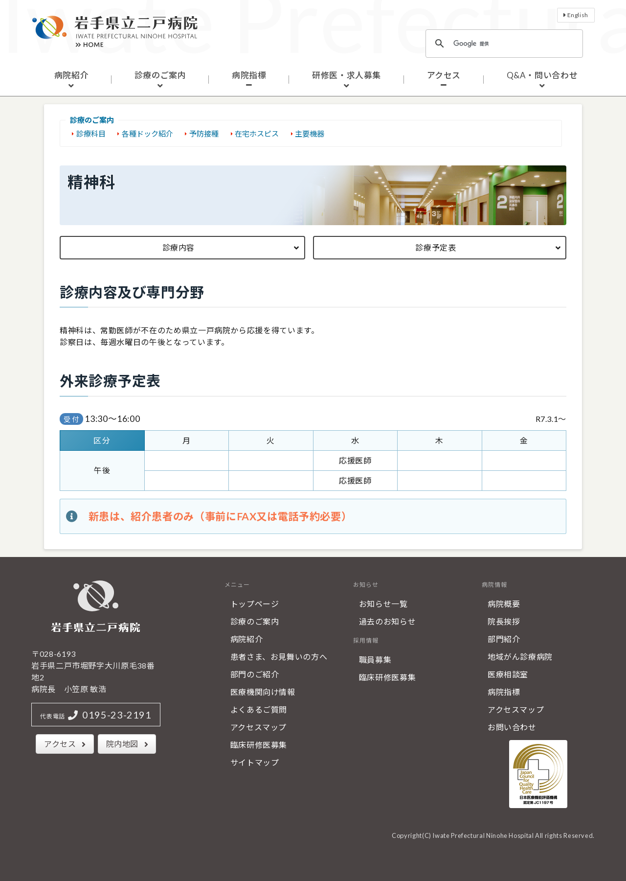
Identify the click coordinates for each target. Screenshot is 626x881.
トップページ (254, 603)
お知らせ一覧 (383, 603)
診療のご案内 (160, 75)
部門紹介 (504, 639)
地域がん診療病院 (520, 656)
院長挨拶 (504, 621)
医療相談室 (508, 674)
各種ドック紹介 (147, 133)
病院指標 (249, 75)
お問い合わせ (512, 727)
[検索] (502, 43)
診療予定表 (435, 247)
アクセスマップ (258, 727)
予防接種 (204, 133)
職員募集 (375, 659)
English (577, 15)
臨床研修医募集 (258, 744)
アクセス (444, 75)
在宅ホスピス (257, 133)
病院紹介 (71, 75)
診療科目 (91, 133)
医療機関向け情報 (262, 691)
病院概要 (504, 603)
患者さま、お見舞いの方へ (279, 656)
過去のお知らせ (387, 621)
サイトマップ (254, 762)
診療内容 (178, 247)
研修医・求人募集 (346, 75)
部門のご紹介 (254, 674)
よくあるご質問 (258, 709)
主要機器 (309, 133)
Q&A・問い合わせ (542, 75)
